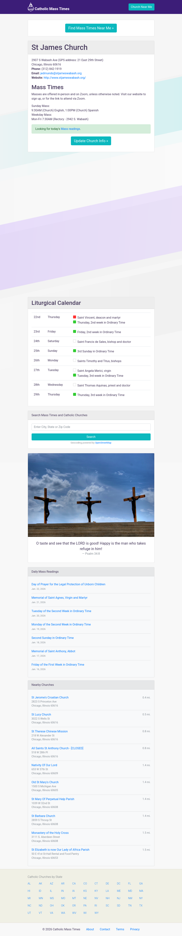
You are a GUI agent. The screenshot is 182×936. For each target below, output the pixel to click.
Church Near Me (141, 7)
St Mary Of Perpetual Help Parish (53, 799)
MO (63, 898)
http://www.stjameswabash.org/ (65, 77)
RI (96, 905)
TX (140, 905)
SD (118, 905)
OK (63, 905)
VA (51, 913)
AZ (51, 883)
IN (62, 891)
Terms (120, 929)
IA (73, 891)
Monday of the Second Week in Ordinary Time (61, 624)
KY (96, 891)
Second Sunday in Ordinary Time (53, 638)
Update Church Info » (91, 141)
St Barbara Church (43, 816)
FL (129, 883)
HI (29, 891)
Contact (105, 929)
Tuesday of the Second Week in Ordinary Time (61, 611)
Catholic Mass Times (48, 7)
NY (141, 898)
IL (51, 891)
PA (85, 905)
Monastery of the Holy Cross (50, 833)
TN (129, 905)
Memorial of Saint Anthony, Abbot (53, 651)
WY (96, 913)
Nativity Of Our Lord (44, 765)
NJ (118, 898)
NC (29, 905)
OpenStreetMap (103, 442)
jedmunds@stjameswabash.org (61, 73)
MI (29, 898)
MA (141, 891)
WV (74, 913)
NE (85, 898)
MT (74, 898)
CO (85, 883)
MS (52, 898)
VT (40, 913)
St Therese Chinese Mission (50, 731)
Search (91, 437)
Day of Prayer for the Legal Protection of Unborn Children (68, 584)
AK (40, 883)
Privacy (135, 929)
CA (74, 883)
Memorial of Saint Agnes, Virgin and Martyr (60, 597)
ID (40, 891)
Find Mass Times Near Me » (91, 28)
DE (107, 883)
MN (40, 898)
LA (107, 891)
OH (52, 905)
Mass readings (70, 129)
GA (141, 883)
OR (74, 905)
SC (107, 905)
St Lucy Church (41, 714)
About (90, 929)
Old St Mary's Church (45, 782)
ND (40, 905)
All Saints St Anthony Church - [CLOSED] (57, 748)
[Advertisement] (91, 182)
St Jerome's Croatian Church (50, 697)
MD (130, 891)
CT (96, 883)
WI (85, 913)
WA (63, 913)
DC (118, 883)
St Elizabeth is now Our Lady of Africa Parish (60, 849)
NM (130, 898)
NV (96, 898)
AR (62, 883)
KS (85, 891)
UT (29, 913)
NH (107, 898)
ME (119, 891)
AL (29, 883)
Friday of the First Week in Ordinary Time (58, 664)
